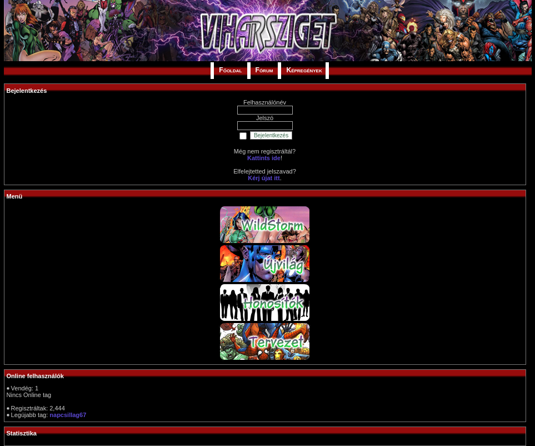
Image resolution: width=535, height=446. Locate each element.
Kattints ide (264, 158)
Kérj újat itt (263, 178)
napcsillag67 (67, 415)
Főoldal (230, 70)
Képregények (304, 70)
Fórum (264, 70)
